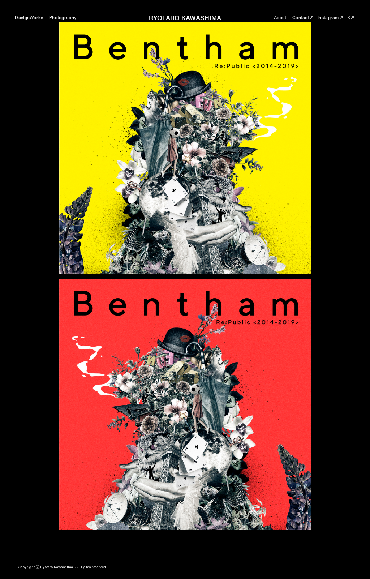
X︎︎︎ (351, 17)
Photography (62, 17)
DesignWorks (29, 17)
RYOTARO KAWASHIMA (185, 18)
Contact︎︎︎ (303, 17)
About (280, 17)
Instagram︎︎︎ (331, 17)
